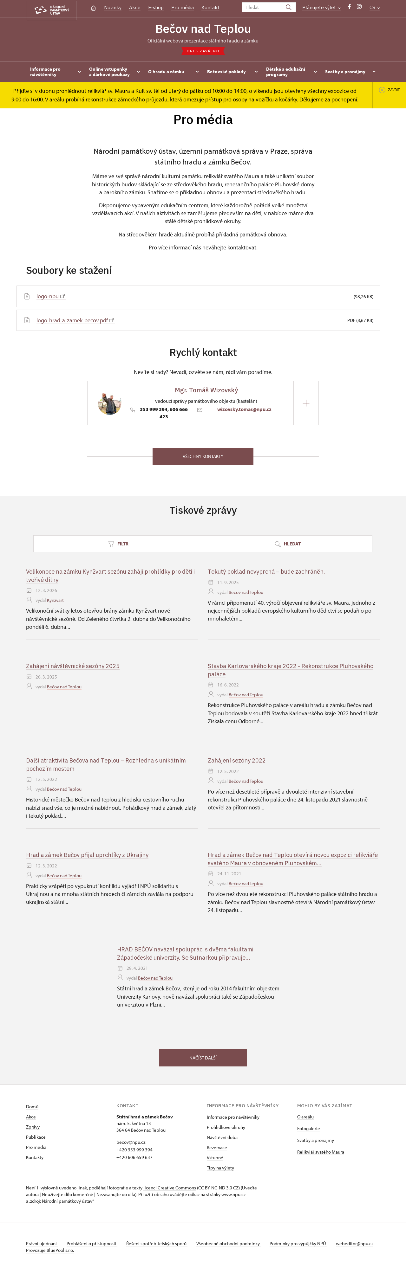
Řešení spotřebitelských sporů (159, 1247)
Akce (135, 7)
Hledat (288, 545)
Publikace (36, 1140)
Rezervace (217, 1151)
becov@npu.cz (130, 1145)
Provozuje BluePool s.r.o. (50, 1260)
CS (375, 7)
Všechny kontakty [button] (203, 458)
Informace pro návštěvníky (233, 1120)
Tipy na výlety (220, 1171)
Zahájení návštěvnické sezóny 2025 (74, 668)
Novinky (112, 7)
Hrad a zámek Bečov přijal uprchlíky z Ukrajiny (90, 856)
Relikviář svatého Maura (320, 1155)
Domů (32, 1110)
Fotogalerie (308, 1132)
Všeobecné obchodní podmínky (232, 1247)
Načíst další (203, 1060)
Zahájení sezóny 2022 (238, 762)
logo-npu (50, 297)
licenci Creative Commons (169, 1191)
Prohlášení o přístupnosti (93, 1247)
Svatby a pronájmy (315, 1143)
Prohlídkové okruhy (226, 1130)
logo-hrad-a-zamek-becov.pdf (75, 321)
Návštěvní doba (222, 1140)
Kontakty (34, 1160)
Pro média (182, 7)
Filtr (118, 545)
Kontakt (210, 7)
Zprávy (33, 1130)
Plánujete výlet (321, 7)
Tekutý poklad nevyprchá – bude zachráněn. (269, 573)
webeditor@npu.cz (44, 1253)
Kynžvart (55, 603)
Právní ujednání (42, 1247)
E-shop (156, 7)
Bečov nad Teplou (203, 29)
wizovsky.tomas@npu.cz (244, 410)
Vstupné (215, 1161)
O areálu (305, 1120)
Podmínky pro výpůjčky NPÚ (303, 1247)
